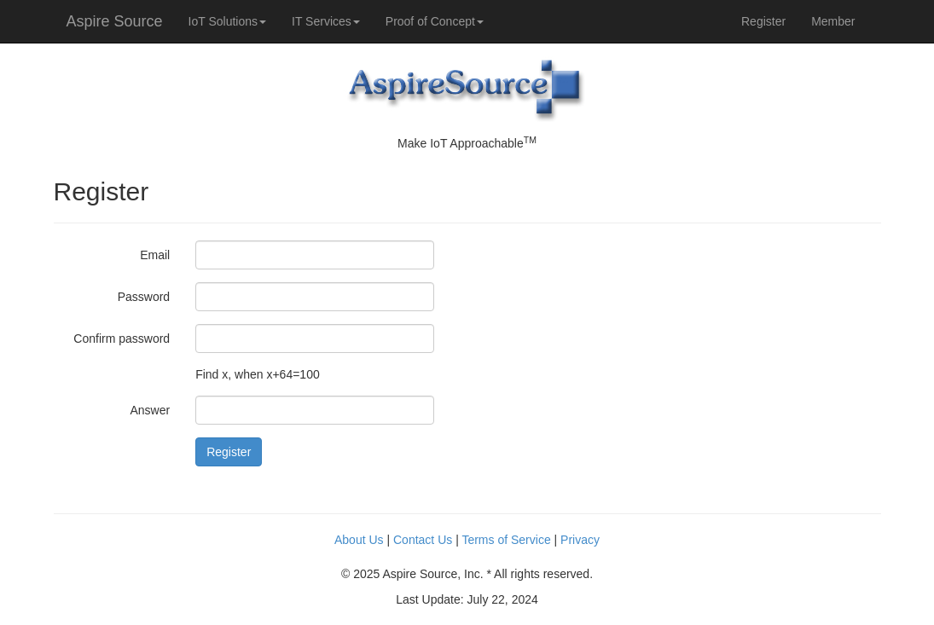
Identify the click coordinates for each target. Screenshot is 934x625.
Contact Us (422, 540)
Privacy (580, 540)
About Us (359, 540)
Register (763, 21)
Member (833, 21)
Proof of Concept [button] (435, 21)
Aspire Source (115, 21)
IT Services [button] (326, 21)
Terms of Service (505, 540)
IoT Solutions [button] (227, 21)
